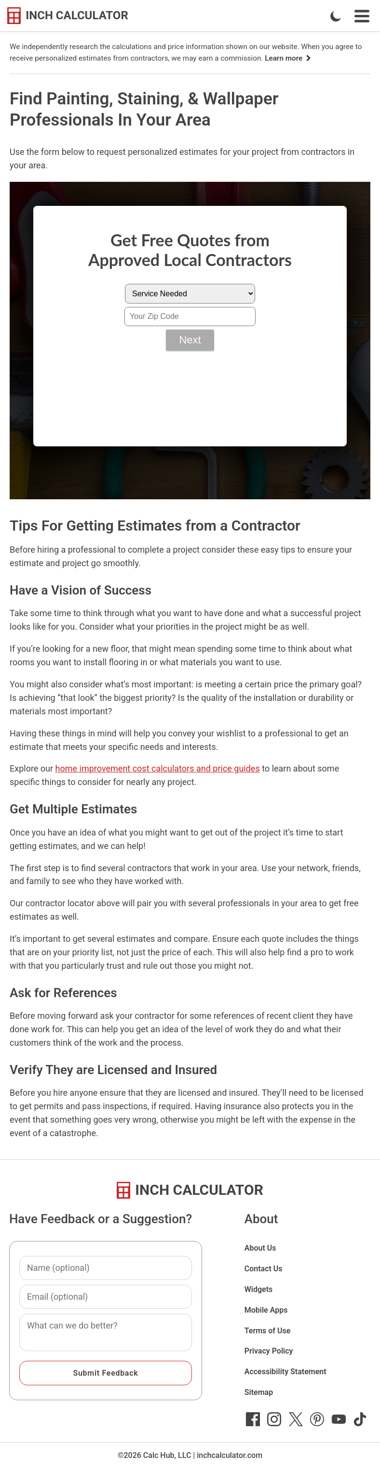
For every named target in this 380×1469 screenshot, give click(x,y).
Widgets (258, 1289)
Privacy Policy (268, 1350)
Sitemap (258, 1392)
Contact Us (263, 1268)
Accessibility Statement (285, 1371)
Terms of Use (267, 1330)
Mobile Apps (266, 1310)
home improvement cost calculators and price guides (157, 768)
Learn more (288, 58)
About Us (260, 1248)
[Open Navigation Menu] (362, 16)
